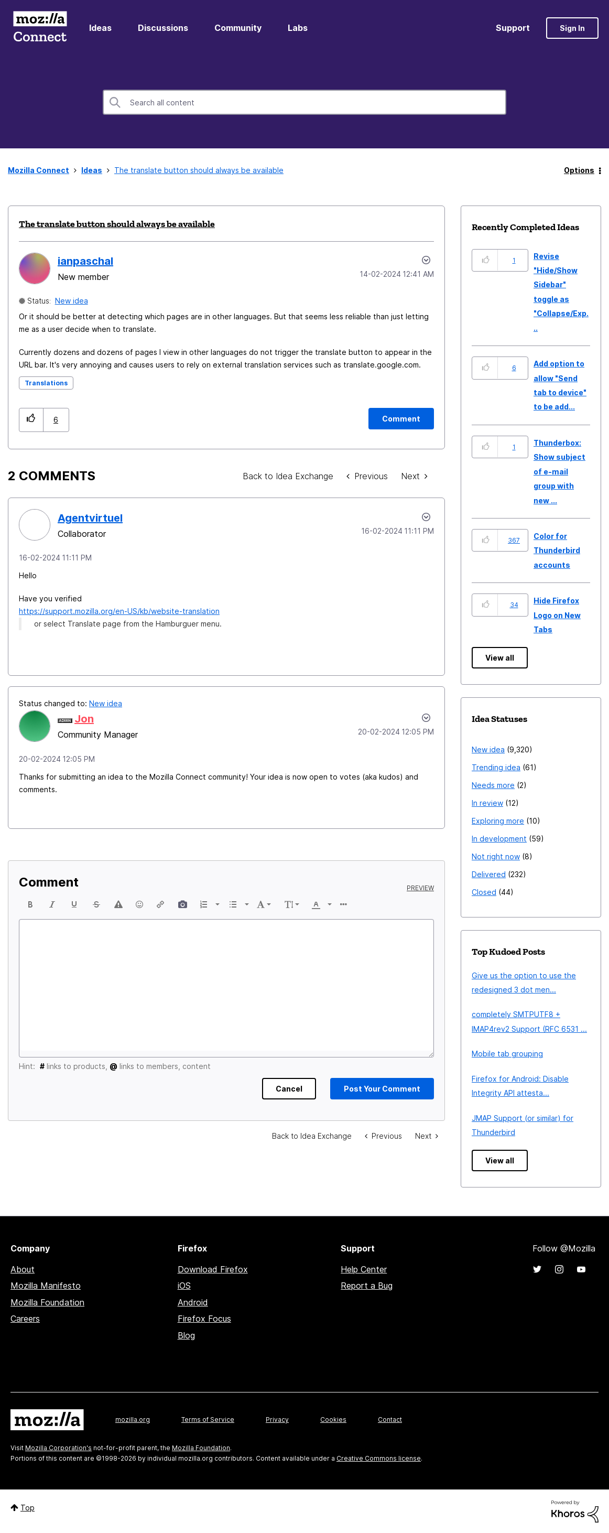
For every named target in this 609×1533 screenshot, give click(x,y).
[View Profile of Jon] (84, 718)
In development (499, 838)
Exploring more (498, 820)
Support (513, 28)
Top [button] (27, 1507)
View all (499, 657)
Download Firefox (213, 1269)
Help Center (364, 1269)
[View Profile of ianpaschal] (85, 261)
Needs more (493, 785)
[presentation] (30, 904)
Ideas (100, 28)
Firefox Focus (204, 1318)
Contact (390, 1419)
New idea (71, 300)
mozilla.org (132, 1419)
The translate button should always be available (117, 224)
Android (193, 1302)
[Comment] (401, 418)
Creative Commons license (378, 1458)
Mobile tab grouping (507, 1053)
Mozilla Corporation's (58, 1448)
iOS (184, 1285)
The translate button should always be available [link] (199, 170)
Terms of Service (207, 1419)
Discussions (163, 28)
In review (487, 802)
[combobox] (304, 102)
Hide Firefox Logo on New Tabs (557, 615)
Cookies (333, 1419)
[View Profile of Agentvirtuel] (90, 518)
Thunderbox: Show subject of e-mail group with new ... (559, 471)
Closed (484, 892)
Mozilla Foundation (47, 1302)
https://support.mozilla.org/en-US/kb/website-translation (119, 611)
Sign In (572, 28)
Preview (420, 888)
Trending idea (496, 767)
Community (238, 28)
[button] (31, 419)
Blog (186, 1335)
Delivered (489, 874)
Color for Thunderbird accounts (557, 550)
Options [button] (579, 170)
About (22, 1269)
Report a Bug (367, 1285)
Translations (46, 383)
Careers (25, 1318)
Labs (298, 28)
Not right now (496, 856)
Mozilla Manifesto (45, 1285)
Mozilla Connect (39, 28)
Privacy (277, 1419)
